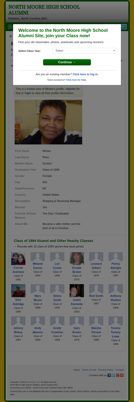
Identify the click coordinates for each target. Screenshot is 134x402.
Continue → (67, 62)
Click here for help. (76, 80)
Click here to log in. (85, 74)
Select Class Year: (29, 50)
